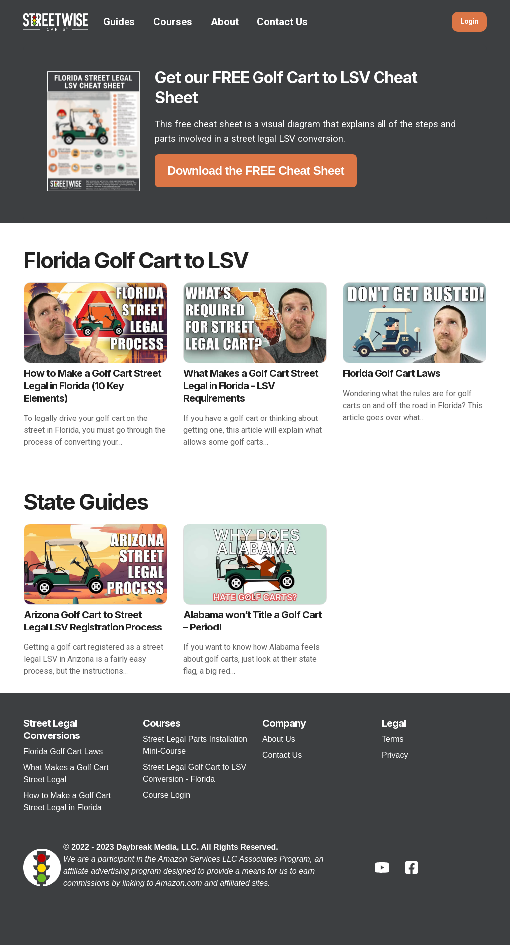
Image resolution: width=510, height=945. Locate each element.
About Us (278, 739)
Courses (172, 22)
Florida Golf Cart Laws (63, 751)
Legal (394, 723)
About (225, 22)
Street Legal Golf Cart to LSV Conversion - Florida (194, 773)
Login (469, 21)
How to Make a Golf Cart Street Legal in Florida (67, 801)
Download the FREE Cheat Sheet (255, 170)
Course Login (166, 795)
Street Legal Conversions (51, 729)
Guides (119, 22)
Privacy (395, 755)
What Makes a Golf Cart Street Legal (66, 773)
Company (284, 723)
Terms (393, 739)
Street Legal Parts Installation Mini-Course (195, 745)
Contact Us (282, 22)
